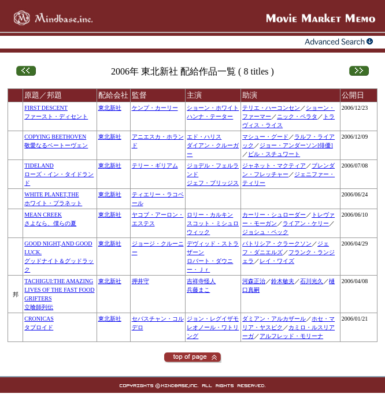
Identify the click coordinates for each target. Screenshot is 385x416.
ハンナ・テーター (210, 116)
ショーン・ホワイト (213, 108)
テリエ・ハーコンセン (271, 108)
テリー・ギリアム (155, 165)
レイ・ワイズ (277, 261)
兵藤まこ (198, 290)
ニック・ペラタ (297, 116)
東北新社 (109, 108)
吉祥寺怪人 (201, 281)
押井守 (140, 281)
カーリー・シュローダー (274, 214)
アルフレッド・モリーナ (291, 336)
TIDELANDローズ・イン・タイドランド (59, 174)
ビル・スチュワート (274, 154)
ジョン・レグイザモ (213, 318)
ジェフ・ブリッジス (213, 183)
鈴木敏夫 (282, 281)
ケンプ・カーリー (155, 108)
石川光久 (311, 281)
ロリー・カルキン (210, 214)
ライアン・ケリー (306, 223)
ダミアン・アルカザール (274, 318)
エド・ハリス (204, 136)
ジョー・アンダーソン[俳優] (296, 145)
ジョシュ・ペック (265, 232)
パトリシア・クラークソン (277, 243)
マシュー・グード (265, 136)
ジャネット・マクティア (274, 165)
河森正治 (253, 281)
